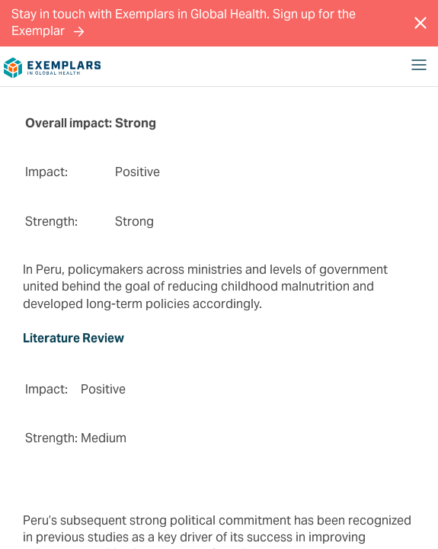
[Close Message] (420, 23)
